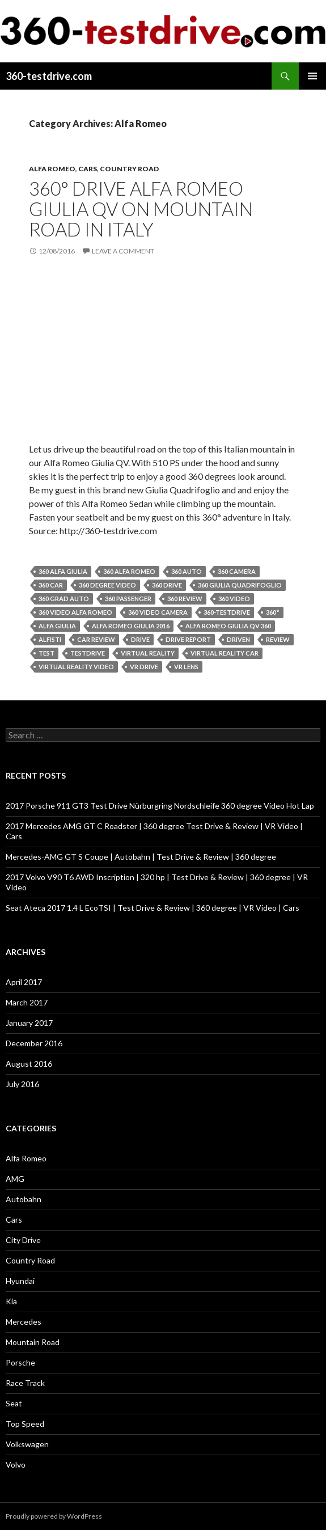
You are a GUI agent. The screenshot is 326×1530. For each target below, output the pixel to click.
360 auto (186, 571)
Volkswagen (27, 1444)
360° (273, 612)
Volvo (16, 1464)
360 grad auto (64, 598)
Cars (87, 168)
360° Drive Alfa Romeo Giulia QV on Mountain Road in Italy (141, 208)
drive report (188, 639)
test (46, 653)
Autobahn (23, 1199)
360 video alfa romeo (75, 612)
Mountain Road (33, 1342)
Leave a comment (123, 251)
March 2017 (27, 1002)
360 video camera (158, 612)
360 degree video (107, 585)
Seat (14, 1403)
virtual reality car (224, 653)
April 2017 (24, 982)
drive (140, 639)
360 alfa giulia (63, 571)
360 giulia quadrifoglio (240, 585)
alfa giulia (57, 625)
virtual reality (148, 653)
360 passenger (128, 598)
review (278, 639)
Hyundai (20, 1281)
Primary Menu (312, 76)
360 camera (237, 571)
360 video (234, 598)
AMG (15, 1179)
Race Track (25, 1383)
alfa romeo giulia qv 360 (228, 625)
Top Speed (25, 1423)
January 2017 (29, 1023)
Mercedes (23, 1321)
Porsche (20, 1362)
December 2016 (34, 1043)
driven (238, 639)
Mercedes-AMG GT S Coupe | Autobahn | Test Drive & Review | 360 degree (141, 856)
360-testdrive (227, 612)
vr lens (186, 666)
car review (96, 639)
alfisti (50, 639)
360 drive (167, 585)
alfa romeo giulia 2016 (131, 625)
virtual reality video (76, 666)
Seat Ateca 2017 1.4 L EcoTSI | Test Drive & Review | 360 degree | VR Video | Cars (152, 907)
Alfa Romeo (52, 168)
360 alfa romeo (129, 571)
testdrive (87, 653)
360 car (51, 585)
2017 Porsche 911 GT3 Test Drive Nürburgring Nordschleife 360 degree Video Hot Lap (160, 805)
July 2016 (22, 1084)
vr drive (144, 666)
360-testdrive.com (49, 76)
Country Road (129, 168)
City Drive (23, 1240)
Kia (11, 1301)
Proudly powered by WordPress (54, 1516)
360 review (184, 598)
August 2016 (29, 1063)
